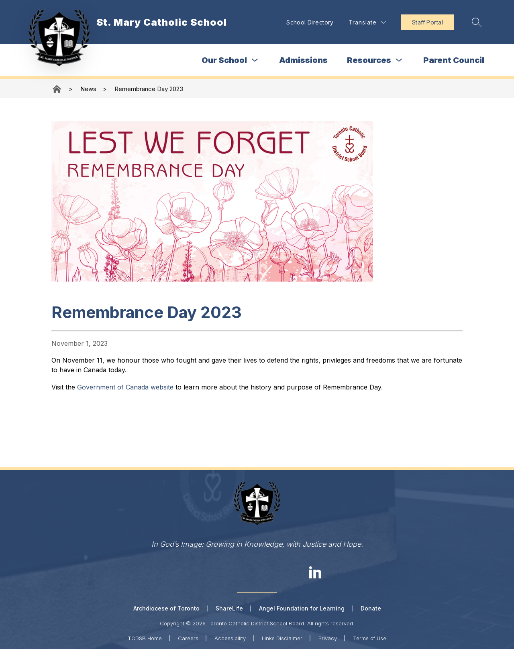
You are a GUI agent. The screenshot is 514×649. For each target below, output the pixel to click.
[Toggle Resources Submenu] (399, 60)
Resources (369, 60)
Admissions (303, 60)
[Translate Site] (365, 22)
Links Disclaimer (282, 638)
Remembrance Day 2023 (148, 89)
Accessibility (230, 638)
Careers (188, 638)
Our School (224, 60)
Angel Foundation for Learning (302, 608)
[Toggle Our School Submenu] (255, 60)
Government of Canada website (125, 387)
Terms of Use (369, 638)
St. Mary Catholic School (57, 89)
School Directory (308, 22)
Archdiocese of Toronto (166, 608)
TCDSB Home (145, 638)
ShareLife (229, 608)
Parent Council (453, 60)
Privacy (327, 638)
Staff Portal (425, 22)
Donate (371, 608)
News (88, 89)
